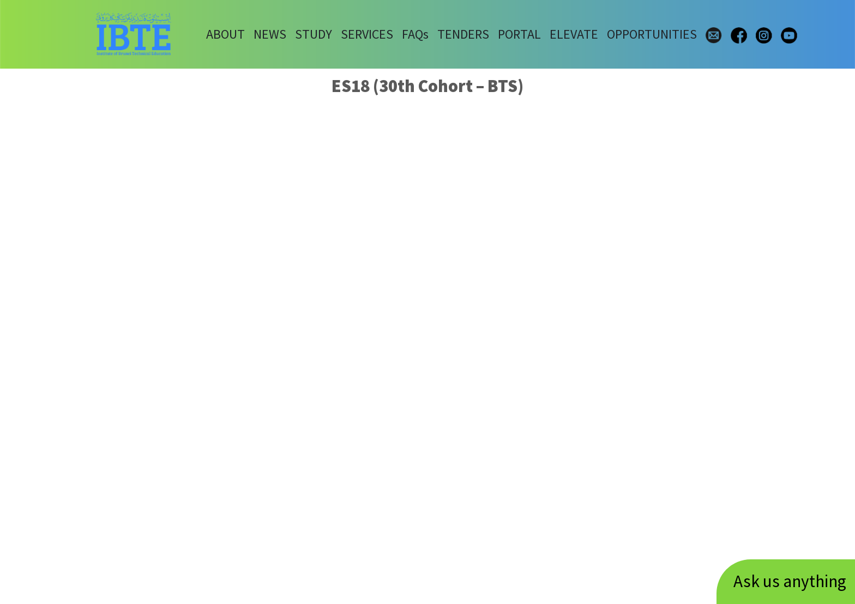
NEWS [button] (270, 34)
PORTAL (519, 34)
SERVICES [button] (367, 34)
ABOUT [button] (225, 34)
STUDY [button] (313, 34)
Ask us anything (789, 581)
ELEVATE (574, 34)
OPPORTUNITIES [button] (652, 34)
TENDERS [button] (463, 34)
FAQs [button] (415, 34)
